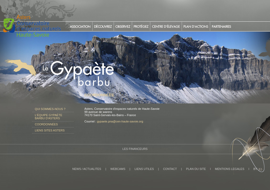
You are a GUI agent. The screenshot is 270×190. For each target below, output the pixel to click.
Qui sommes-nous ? (50, 109)
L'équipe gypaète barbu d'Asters (48, 116)
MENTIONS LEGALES (229, 168)
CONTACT (170, 168)
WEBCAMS (118, 168)
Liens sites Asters (50, 130)
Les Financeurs (134, 148)
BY (255, 168)
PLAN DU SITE (196, 168)
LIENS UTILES (144, 168)
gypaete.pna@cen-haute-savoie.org (120, 121)
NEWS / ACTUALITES (86, 168)
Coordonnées (46, 124)
